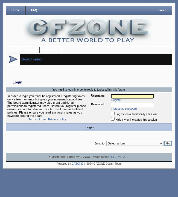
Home (15, 10)
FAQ (34, 10)
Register (30, 49)
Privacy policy (57, 119)
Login (14, 49)
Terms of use (37, 119)
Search (161, 10)
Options (49, 49)
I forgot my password (124, 108)
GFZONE (116, 156)
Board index (31, 59)
